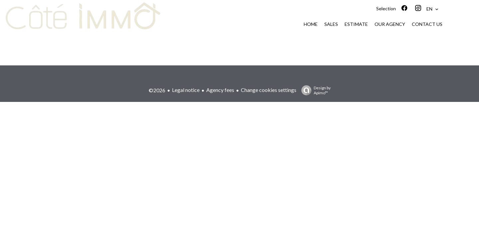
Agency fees (220, 90)
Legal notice (186, 90)
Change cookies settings (268, 90)
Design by (314, 90)
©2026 (157, 90)
